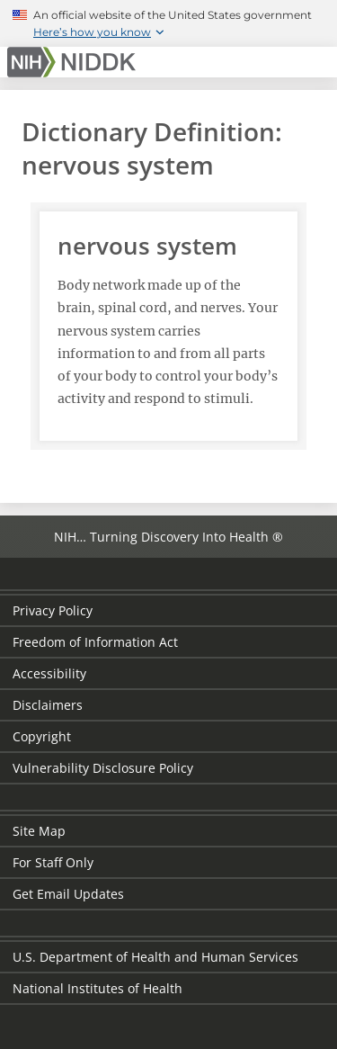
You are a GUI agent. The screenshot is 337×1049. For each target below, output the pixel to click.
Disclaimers (48, 704)
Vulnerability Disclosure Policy (103, 767)
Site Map (39, 830)
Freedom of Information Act (95, 641)
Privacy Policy (53, 610)
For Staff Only (53, 862)
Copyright (42, 736)
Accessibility (49, 673)
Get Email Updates (68, 893)
